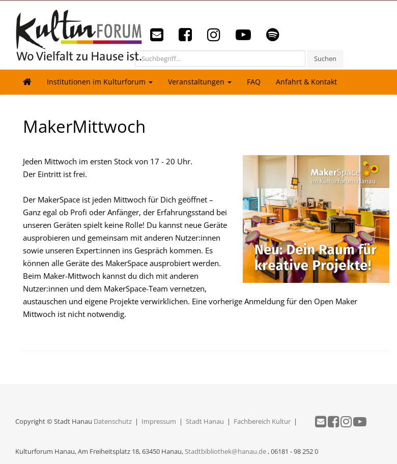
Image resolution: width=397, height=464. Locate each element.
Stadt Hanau (205, 421)
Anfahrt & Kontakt (306, 81)
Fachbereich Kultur (262, 421)
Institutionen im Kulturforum (100, 81)
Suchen (325, 58)
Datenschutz (113, 421)
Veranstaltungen (200, 81)
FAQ (254, 81)
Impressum (158, 421)
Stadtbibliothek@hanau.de (225, 451)
